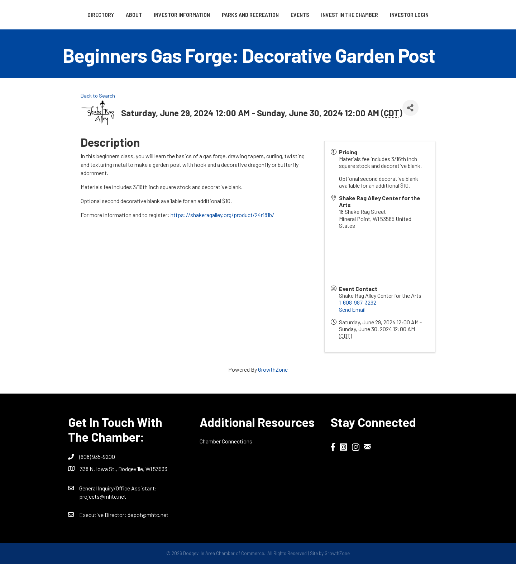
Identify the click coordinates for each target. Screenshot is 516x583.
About (109, 14)
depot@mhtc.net (148, 533)
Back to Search (98, 115)
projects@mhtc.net (102, 515)
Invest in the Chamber (425, 14)
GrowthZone (273, 388)
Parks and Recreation (225, 14)
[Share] (410, 126)
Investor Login (258, 33)
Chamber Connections (226, 460)
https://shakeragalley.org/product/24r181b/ (222, 233)
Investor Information (157, 14)
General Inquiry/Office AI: (118, 506)
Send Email (352, 328)
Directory (76, 14)
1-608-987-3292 (357, 321)
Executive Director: (103, 533)
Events (375, 14)
